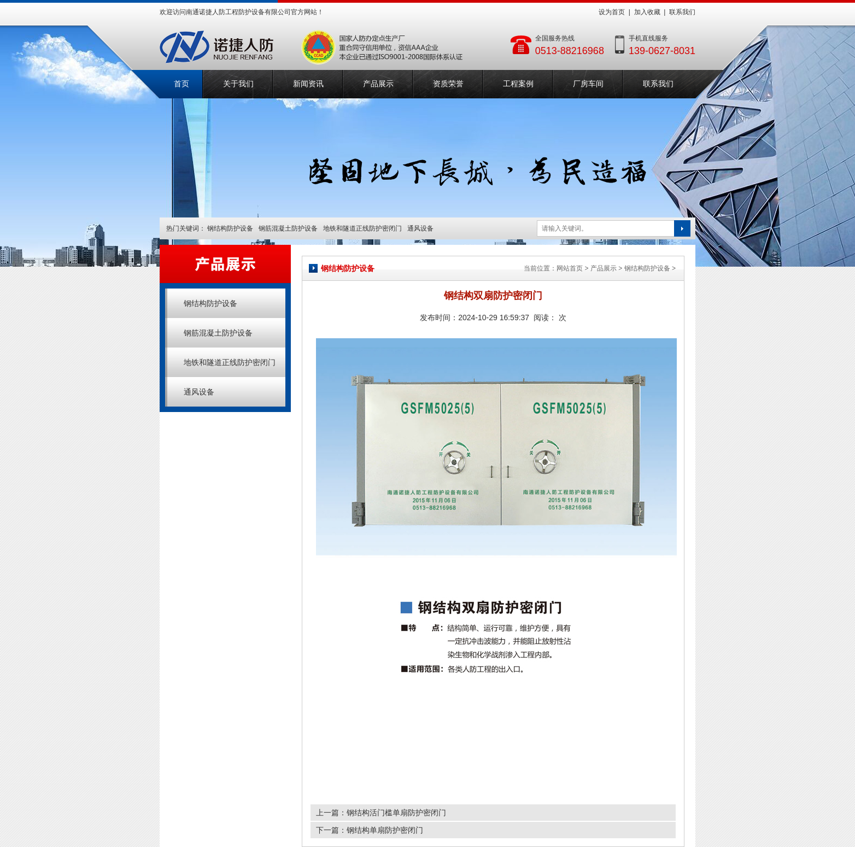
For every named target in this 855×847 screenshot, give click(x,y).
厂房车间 (588, 84)
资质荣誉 (448, 84)
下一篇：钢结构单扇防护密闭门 (369, 830)
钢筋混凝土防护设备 (288, 228)
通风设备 (420, 228)
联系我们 (682, 12)
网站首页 (570, 268)
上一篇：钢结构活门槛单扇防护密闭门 (381, 812)
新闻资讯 (308, 84)
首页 (181, 84)
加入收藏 (647, 12)
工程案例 (518, 84)
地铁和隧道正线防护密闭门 (362, 228)
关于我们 (238, 84)
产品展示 (378, 84)
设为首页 (612, 12)
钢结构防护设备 (230, 228)
